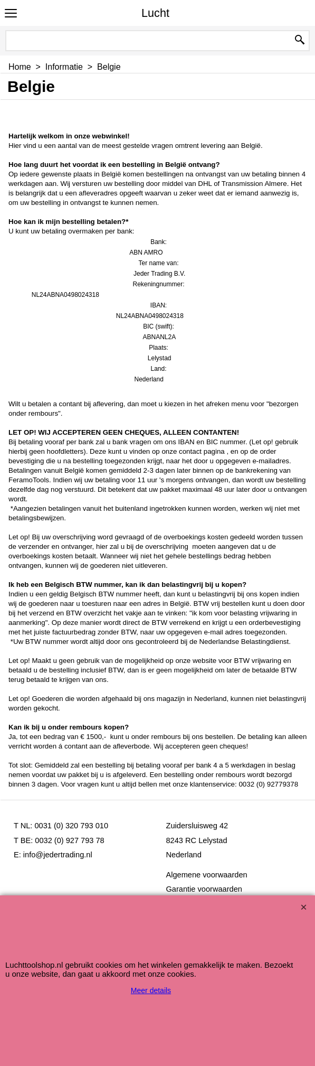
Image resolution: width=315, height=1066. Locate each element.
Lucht (155, 13)
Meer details (151, 990)
